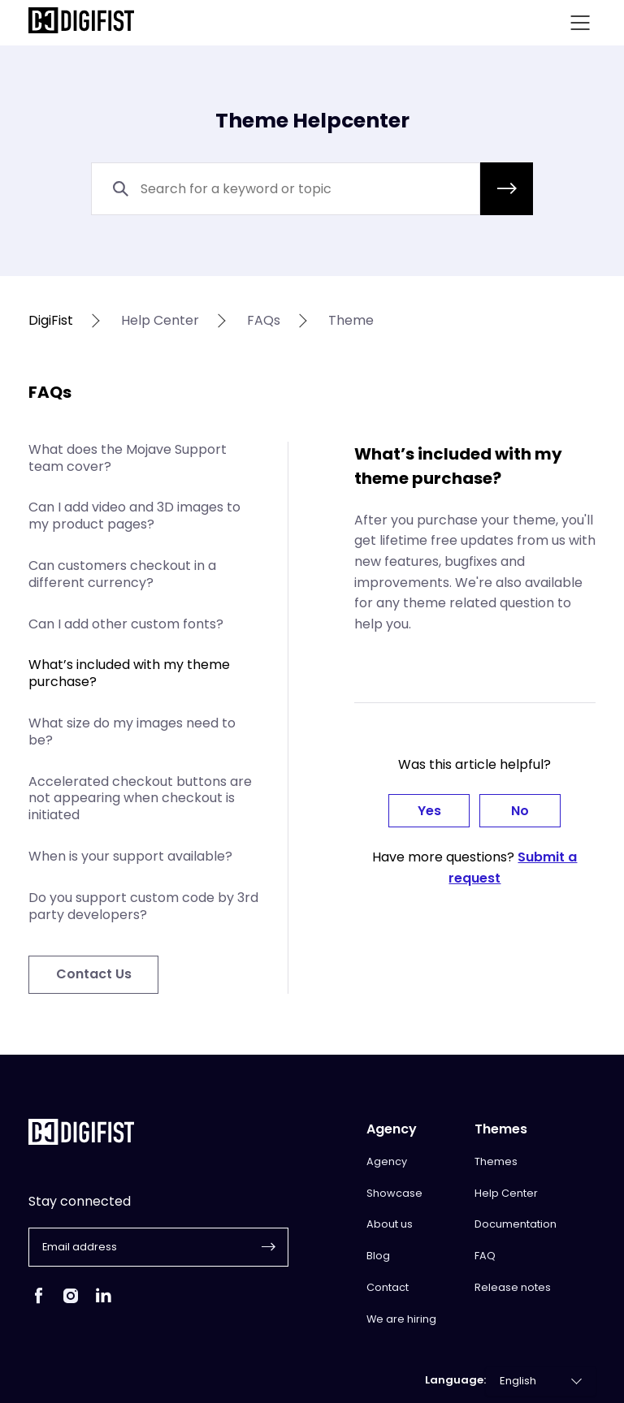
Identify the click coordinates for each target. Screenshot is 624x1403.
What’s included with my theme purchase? (129, 673)
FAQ (485, 1256)
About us (389, 1224)
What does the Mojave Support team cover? (127, 458)
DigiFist (50, 321)
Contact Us (94, 974)
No (520, 810)
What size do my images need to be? (132, 731)
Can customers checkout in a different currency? (122, 574)
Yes (429, 810)
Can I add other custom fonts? (125, 624)
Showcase (394, 1193)
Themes (496, 1161)
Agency (386, 1161)
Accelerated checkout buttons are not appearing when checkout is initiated (140, 798)
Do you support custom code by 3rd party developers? (143, 906)
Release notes (512, 1287)
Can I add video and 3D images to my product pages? (134, 515)
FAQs (263, 321)
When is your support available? (130, 856)
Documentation (515, 1224)
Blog (378, 1256)
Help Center (506, 1193)
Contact (387, 1287)
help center (160, 321)
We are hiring (401, 1319)
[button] (506, 188)
